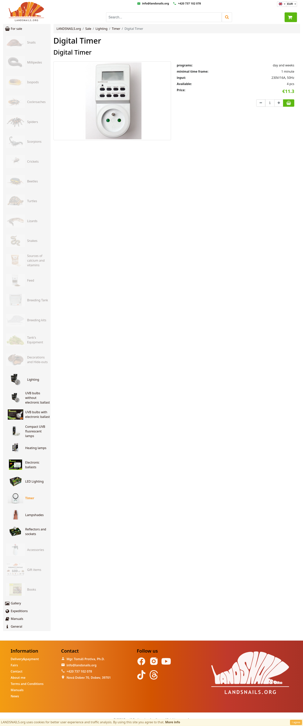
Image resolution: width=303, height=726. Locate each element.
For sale (13, 29)
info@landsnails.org (155, 3)
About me (18, 677)
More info (172, 722)
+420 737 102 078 (189, 3)
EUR (290, 3)
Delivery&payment (25, 659)
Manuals (14, 619)
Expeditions (16, 611)
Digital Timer (77, 40)
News (15, 696)
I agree (296, 722)
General (13, 626)
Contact (16, 671)
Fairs (14, 665)
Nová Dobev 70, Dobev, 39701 (88, 677)
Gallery (13, 603)
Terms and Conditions (27, 684)
